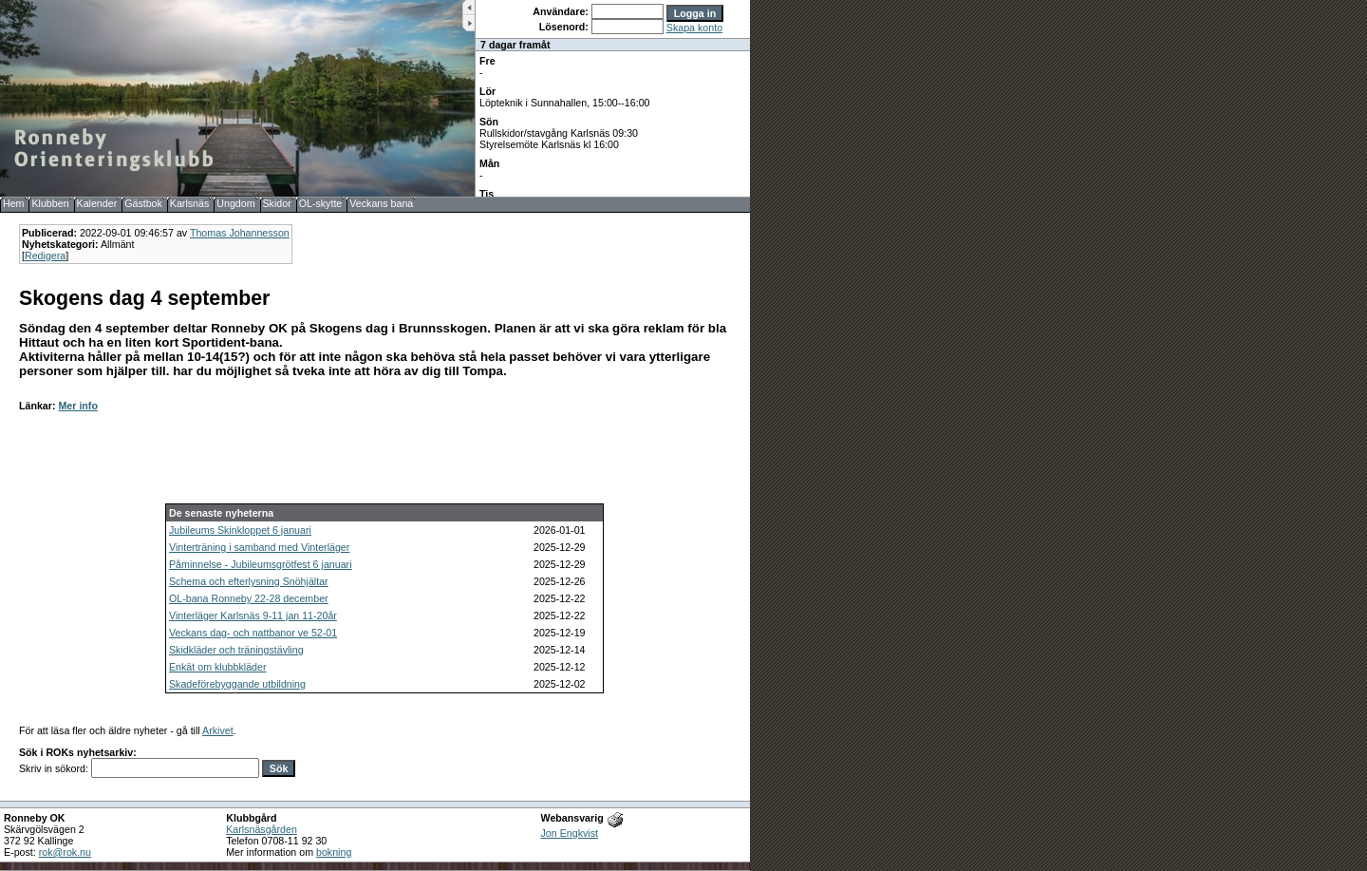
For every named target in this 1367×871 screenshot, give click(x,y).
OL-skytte (321, 203)
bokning (333, 852)
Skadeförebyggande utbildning (237, 684)
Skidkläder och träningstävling (236, 649)
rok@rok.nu (65, 852)
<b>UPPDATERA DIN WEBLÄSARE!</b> (613, 98)
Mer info (77, 405)
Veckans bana (381, 203)
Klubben (49, 203)
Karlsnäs (189, 203)
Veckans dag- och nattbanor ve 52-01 (253, 632)
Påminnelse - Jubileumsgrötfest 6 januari (260, 564)
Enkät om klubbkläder (217, 666)
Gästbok (143, 203)
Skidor (277, 203)
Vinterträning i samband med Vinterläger (259, 547)
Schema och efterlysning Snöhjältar (248, 581)
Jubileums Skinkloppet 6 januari (240, 530)
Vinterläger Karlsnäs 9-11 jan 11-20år (253, 615)
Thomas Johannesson (240, 232)
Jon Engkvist (569, 833)
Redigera (45, 255)
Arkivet (218, 730)
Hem (14, 203)
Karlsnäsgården (261, 829)
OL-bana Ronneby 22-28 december (248, 598)
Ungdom (235, 203)
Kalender (97, 203)
